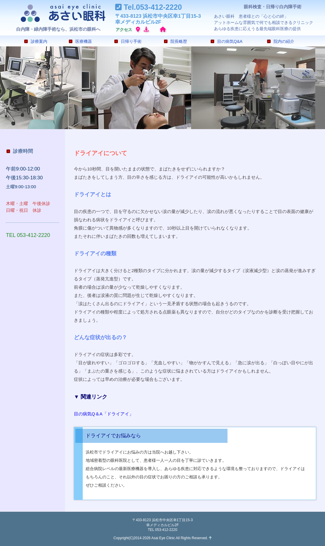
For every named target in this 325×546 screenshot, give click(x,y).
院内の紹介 (280, 41)
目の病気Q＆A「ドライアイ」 (104, 413)
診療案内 (35, 41)
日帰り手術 (128, 41)
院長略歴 (175, 41)
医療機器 (80, 41)
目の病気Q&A (227, 41)
